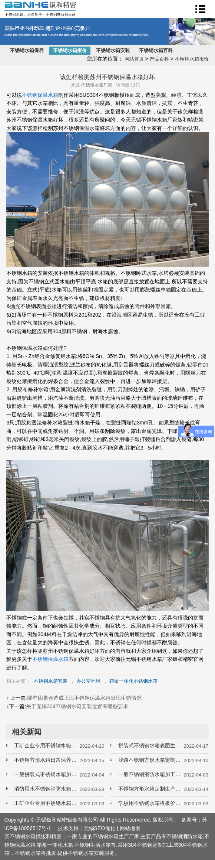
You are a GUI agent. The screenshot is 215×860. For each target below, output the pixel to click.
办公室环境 (88, 681)
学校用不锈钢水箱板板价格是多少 (150, 803)
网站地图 (130, 828)
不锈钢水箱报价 (70, 50)
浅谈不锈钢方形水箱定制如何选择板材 (150, 760)
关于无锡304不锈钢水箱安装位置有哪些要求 (77, 706)
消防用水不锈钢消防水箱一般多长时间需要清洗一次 (46, 789)
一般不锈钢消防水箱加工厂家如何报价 (150, 774)
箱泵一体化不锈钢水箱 (133, 681)
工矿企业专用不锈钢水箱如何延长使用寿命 (46, 745)
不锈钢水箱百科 (156, 50)
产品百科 (159, 59)
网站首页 (134, 59)
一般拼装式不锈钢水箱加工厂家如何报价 (46, 774)
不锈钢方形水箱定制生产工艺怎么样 (150, 789)
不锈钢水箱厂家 (96, 85)
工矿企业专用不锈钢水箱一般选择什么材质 (46, 803)
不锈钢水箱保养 (27, 50)
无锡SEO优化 (100, 828)
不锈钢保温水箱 (40, 95)
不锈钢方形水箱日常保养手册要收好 (46, 760)
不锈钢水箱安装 (113, 50)
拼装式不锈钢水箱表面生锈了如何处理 (150, 745)
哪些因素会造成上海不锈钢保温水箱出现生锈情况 (84, 698)
